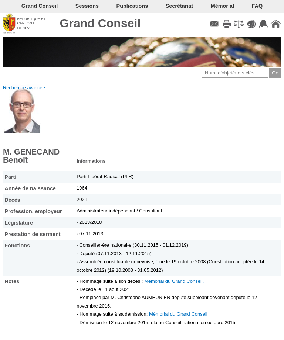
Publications (132, 6)
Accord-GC (263, 24)
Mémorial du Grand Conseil (178, 314)
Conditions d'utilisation (238, 24)
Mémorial (222, 6)
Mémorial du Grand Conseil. (174, 281)
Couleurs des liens (251, 24)
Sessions (87, 6)
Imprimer (226, 24)
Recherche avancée (24, 87)
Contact (214, 24)
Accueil (275, 24)
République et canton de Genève (31, 23)
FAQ (257, 6)
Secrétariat (179, 6)
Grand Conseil (100, 23)
